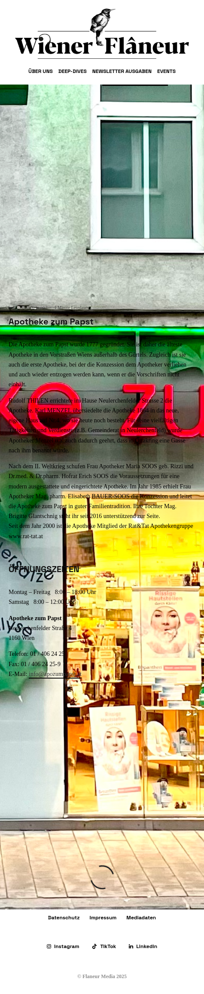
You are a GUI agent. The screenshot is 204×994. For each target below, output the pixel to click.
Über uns (40, 71)
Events (166, 71)
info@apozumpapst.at (55, 674)
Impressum (103, 917)
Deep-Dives (72, 71)
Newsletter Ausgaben (122, 71)
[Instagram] (62, 946)
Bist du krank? (34, 307)
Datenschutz (64, 917)
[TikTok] (103, 946)
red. (12, 307)
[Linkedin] (143, 946)
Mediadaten (141, 917)
